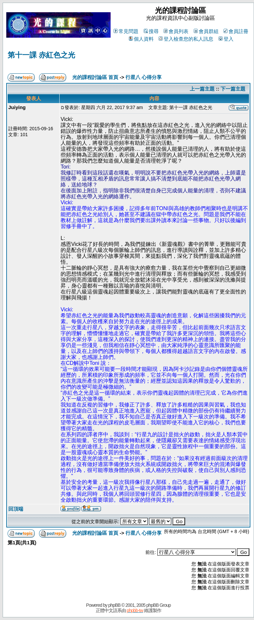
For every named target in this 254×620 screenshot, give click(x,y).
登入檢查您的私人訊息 (186, 39)
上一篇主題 (202, 89)
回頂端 (15, 509)
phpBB (114, 605)
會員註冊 (236, 31)
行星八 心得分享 (144, 77)
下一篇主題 (233, 89)
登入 (226, 39)
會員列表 (176, 31)
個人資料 (141, 39)
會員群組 (206, 31)
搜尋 (151, 31)
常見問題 (126, 31)
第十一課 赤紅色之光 (41, 55)
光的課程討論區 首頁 (95, 77)
